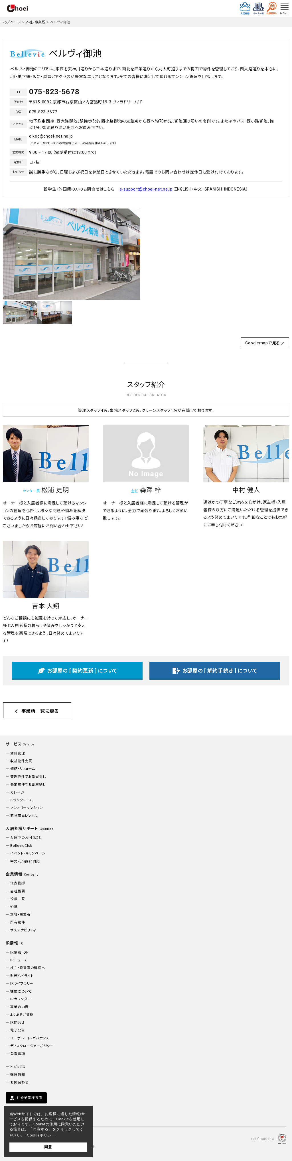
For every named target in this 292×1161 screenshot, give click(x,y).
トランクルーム (21, 800)
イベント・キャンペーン (27, 853)
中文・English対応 (25, 861)
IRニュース (18, 960)
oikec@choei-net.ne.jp (51, 136)
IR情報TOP (19, 952)
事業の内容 (19, 1007)
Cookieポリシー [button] (41, 1135)
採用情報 (17, 1074)
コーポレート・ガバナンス (29, 1038)
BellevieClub (21, 846)
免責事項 (17, 1054)
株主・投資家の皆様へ (27, 968)
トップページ (11, 22)
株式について (20, 992)
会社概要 (17, 891)
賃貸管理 (17, 753)
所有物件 (17, 922)
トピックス (18, 1067)
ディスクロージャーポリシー (32, 1046)
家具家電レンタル (24, 816)
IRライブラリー (21, 984)
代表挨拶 (17, 883)
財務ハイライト (21, 976)
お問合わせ (19, 1082)
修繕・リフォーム (22, 769)
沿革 (13, 907)
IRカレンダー (20, 999)
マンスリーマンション (26, 808)
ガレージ (17, 792)
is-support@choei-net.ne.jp (146, 189)
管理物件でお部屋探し (28, 777)
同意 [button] (48, 1147)
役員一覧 (17, 899)
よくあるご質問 (21, 1015)
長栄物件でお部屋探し (28, 784)
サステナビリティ (23, 930)
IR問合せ (17, 1023)
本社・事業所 (36, 22)
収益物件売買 (21, 761)
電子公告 (17, 1030)
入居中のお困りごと (26, 838)
